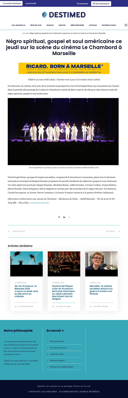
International (109, 25)
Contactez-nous (57, 354)
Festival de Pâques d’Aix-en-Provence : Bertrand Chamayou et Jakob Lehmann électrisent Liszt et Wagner (63, 292)
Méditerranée (77, 25)
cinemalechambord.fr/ (40, 202)
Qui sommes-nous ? (58, 347)
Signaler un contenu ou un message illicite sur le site (64, 386)
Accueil (25, 33)
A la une (21, 306)
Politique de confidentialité (61, 367)
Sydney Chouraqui (11, 361)
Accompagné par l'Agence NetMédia (79, 392)
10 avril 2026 (20, 283)
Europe (62, 25)
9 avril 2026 (95, 283)
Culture (29, 306)
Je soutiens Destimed (11, 3)
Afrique (93, 25)
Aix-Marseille (18, 25)
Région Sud (36, 25)
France (50, 25)
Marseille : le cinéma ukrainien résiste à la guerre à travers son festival (101, 290)
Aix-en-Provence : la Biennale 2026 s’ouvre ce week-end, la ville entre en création (26, 291)
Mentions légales (57, 360)
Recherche (82, 4)
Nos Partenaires (101, 4)
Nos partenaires (57, 341)
